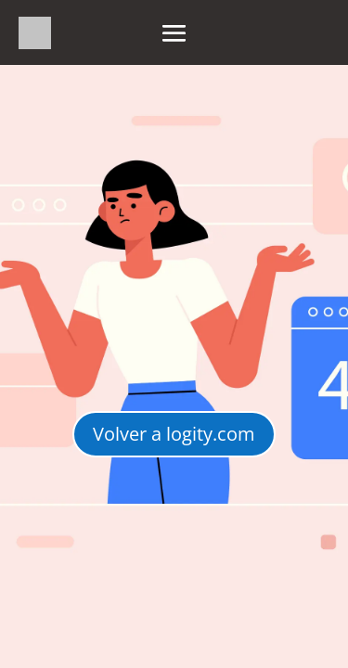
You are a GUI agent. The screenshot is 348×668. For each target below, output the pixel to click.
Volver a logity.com (174, 433)
